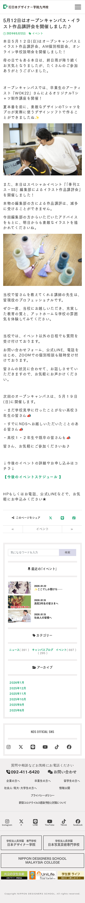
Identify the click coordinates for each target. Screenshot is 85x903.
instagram (7, 822)
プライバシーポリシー (42, 795)
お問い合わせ (62, 772)
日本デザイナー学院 (21, 843)
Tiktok (64, 822)
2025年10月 (18, 699)
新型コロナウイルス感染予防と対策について (42, 802)
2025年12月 (18, 688)
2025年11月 (18, 693)
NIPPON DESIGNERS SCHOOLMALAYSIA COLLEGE (42, 860)
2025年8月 (17, 710)
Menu (79, 5)
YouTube (49, 822)
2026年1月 (17, 682)
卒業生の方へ (42, 780)
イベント (36, 33)
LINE (35, 822)
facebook (78, 822)
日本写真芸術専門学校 (64, 843)
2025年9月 (17, 704)
